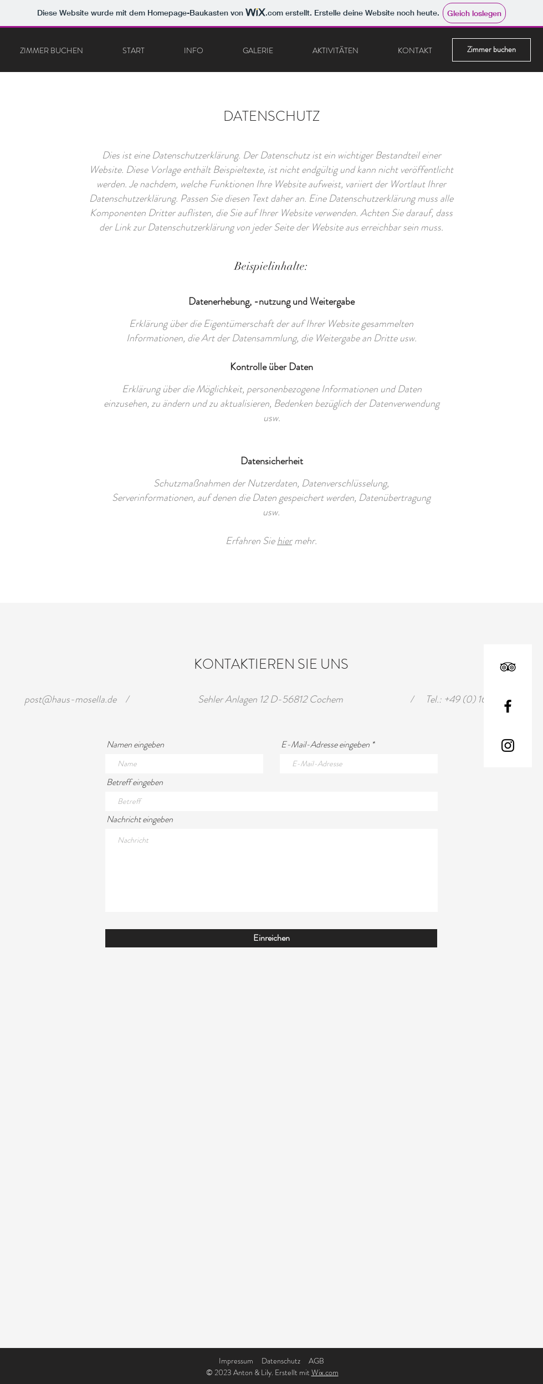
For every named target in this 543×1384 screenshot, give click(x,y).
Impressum (236, 1360)
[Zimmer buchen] (491, 49)
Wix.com (325, 1372)
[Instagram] (507, 745)
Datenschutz (281, 1360)
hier (284, 541)
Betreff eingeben (134, 782)
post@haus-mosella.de (70, 699)
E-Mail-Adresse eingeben (325, 744)
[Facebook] (507, 706)
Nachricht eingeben (139, 819)
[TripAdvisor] (507, 666)
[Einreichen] (271, 938)
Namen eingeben (135, 744)
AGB (316, 1360)
